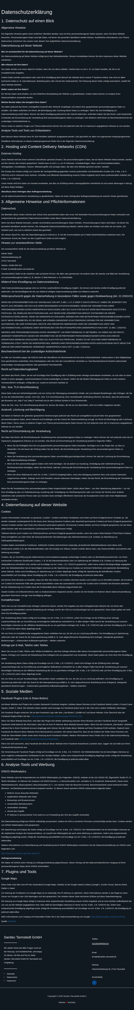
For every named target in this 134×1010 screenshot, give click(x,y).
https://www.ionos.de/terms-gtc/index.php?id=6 (21, 853)
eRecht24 (12, 921)
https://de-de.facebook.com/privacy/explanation (40, 739)
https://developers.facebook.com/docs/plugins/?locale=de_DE (58, 716)
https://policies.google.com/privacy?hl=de (109, 917)
